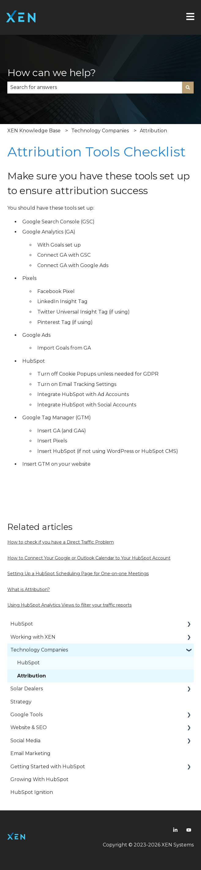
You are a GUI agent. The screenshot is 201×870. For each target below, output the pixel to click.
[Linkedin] (175, 830)
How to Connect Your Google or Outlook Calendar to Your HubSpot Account (88, 558)
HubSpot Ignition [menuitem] (31, 792)
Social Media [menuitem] (25, 740)
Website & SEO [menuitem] (28, 727)
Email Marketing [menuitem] (30, 753)
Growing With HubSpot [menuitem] (39, 779)
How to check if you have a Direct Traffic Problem (60, 542)
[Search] (188, 87)
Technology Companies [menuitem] (39, 650)
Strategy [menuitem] (21, 702)
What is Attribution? (28, 589)
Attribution (153, 131)
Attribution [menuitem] (31, 676)
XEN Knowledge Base (34, 131)
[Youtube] (189, 830)
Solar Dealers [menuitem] (26, 689)
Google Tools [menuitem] (26, 715)
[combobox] (94, 87)
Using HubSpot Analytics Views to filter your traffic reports (69, 605)
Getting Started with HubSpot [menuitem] (47, 766)
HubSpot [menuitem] (21, 624)
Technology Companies (100, 131)
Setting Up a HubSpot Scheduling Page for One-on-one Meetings (78, 573)
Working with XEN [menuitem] (32, 637)
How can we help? (51, 73)
